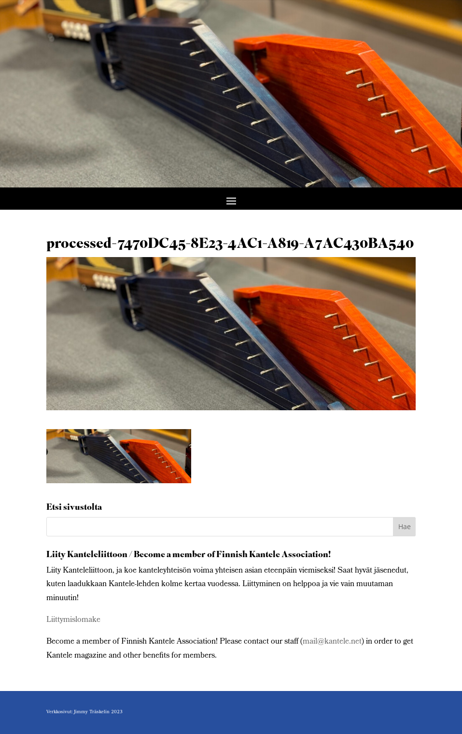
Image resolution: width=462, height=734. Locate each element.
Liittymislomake (73, 620)
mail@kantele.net (332, 641)
